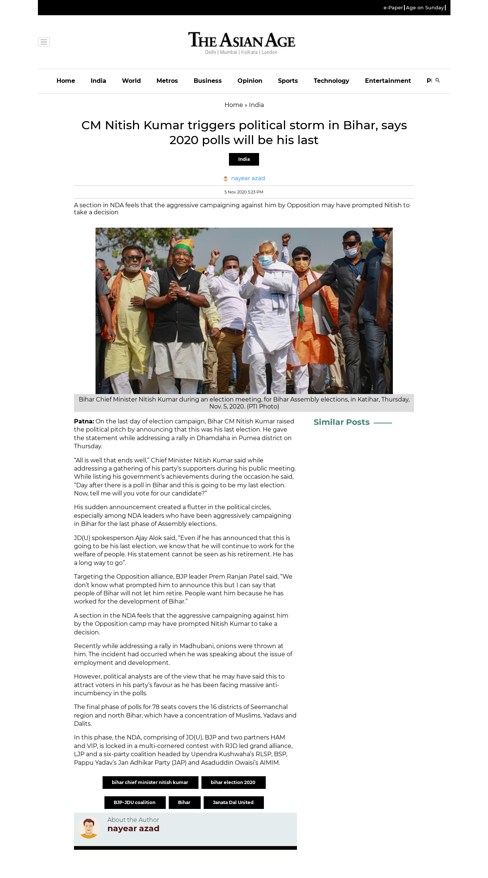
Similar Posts (342, 422)
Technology (331, 80)
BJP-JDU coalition (135, 802)
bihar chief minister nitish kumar (150, 782)
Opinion (249, 80)
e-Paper (393, 7)
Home (65, 80)
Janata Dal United (234, 802)
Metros (167, 80)
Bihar (184, 802)
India (98, 80)
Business (208, 80)
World (131, 80)
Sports (288, 80)
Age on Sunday (425, 7)
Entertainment (388, 80)
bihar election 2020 (233, 782)
